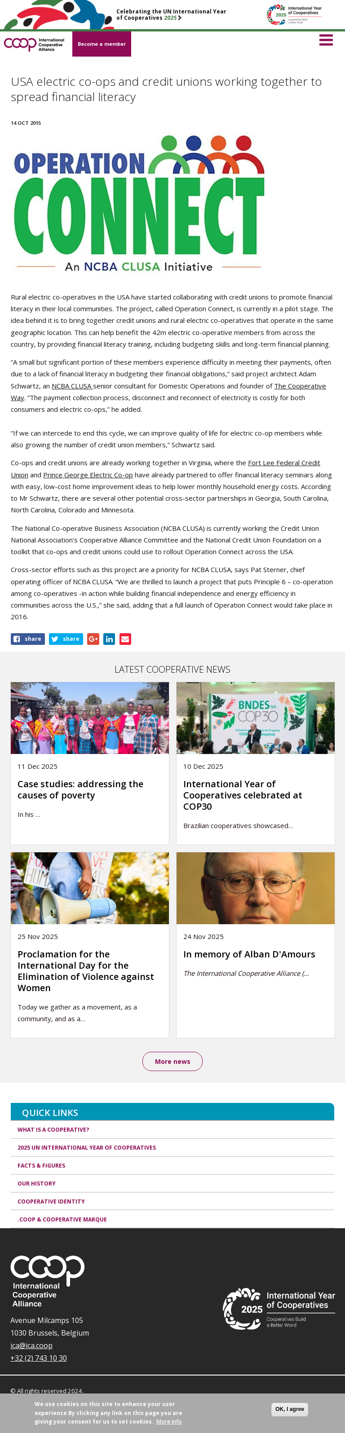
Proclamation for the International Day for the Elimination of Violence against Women (86, 971)
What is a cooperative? (53, 1130)
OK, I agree (289, 1409)
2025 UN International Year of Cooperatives (87, 1147)
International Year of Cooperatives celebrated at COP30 (242, 795)
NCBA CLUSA (72, 385)
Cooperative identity (51, 1201)
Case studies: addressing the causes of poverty (80, 789)
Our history (37, 1183)
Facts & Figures (41, 1165)
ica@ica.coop (31, 1345)
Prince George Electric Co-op (88, 474)
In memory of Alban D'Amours (249, 954)
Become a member (102, 43)
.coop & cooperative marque (62, 1219)
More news (172, 1061)
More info (169, 1421)
